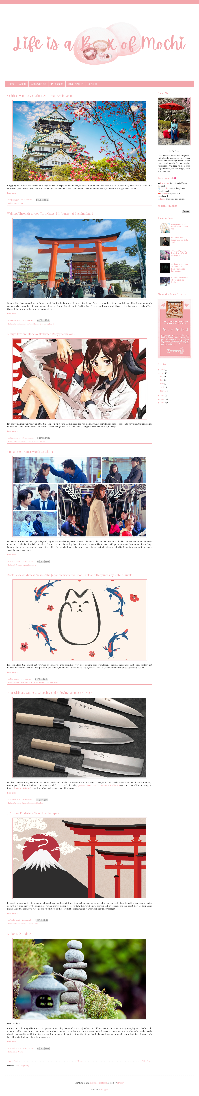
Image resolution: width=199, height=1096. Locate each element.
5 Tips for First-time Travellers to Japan (33, 813)
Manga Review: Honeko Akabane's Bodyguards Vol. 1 (41, 334)
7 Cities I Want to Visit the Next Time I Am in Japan (40, 96)
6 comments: (28, 1048)
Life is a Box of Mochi (98, 1083)
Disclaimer (57, 83)
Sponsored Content (35, 803)
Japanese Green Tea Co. (88, 785)
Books (16, 682)
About (22, 83)
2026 (163, 369)
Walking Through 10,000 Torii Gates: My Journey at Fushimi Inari (50, 213)
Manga (36, 441)
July (162, 376)
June (162, 380)
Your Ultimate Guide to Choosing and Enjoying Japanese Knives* (49, 693)
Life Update (18, 1052)
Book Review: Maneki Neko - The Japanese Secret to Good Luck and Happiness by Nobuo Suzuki (70, 575)
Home (11, 83)
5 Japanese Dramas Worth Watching (30, 452)
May (162, 383)
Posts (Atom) (23, 1065)
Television (32, 565)
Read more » (12, 193)
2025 (163, 373)
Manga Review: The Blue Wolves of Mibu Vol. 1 (179, 226)
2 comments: (26, 679)
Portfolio (92, 83)
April (162, 387)
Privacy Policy (75, 83)
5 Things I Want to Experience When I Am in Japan (179, 253)
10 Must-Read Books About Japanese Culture (179, 279)
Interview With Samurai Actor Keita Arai (179, 239)
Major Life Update (19, 934)
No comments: (27, 199)
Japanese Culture (26, 324)
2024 (163, 395)
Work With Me (38, 83)
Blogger (104, 1089)
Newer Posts (13, 1061)
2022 (163, 402)
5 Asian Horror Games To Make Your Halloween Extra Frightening (180, 267)
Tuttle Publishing (51, 682)
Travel (21, 203)
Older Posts (146, 1061)
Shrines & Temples (40, 324)
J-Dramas (18, 565)
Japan (16, 203)
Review (42, 441)
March (163, 391)
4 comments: (27, 920)
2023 (163, 399)
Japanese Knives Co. (23, 788)
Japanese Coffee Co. (110, 785)
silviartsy (120, 1083)
